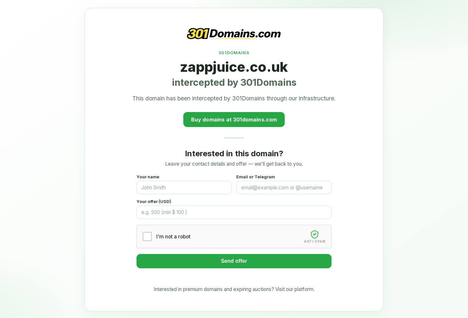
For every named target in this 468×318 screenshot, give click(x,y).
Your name (147, 176)
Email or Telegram (255, 176)
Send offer (234, 261)
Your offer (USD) (153, 201)
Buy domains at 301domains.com (234, 119)
